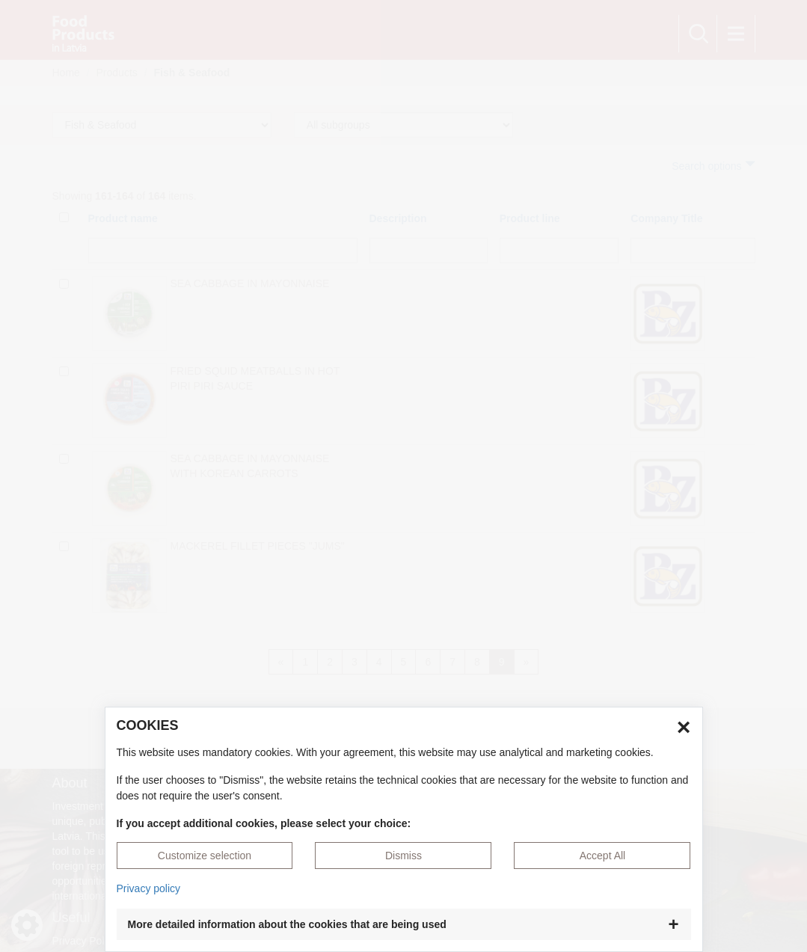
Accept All (602, 856)
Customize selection (204, 856)
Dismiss (403, 856)
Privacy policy (149, 888)
